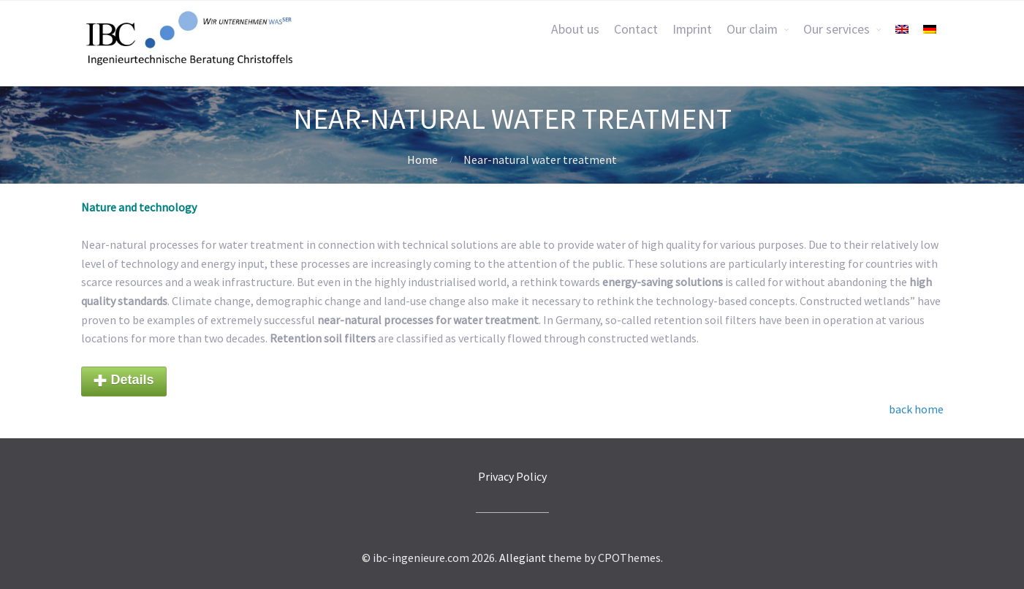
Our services (836, 29)
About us (575, 29)
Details (124, 380)
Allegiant (522, 557)
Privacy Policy (512, 476)
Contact (636, 29)
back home (916, 409)
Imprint (692, 29)
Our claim (752, 29)
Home (422, 159)
